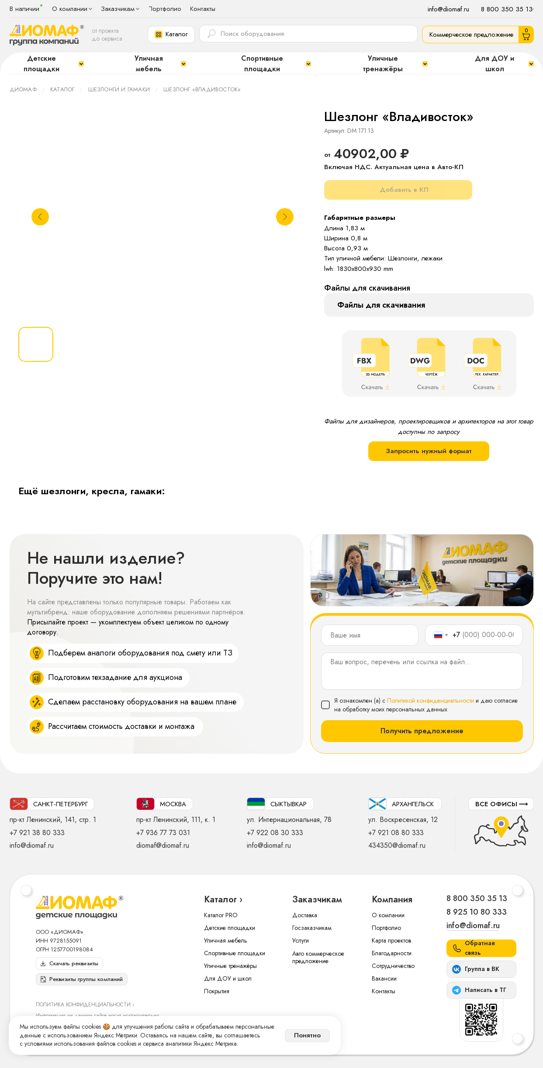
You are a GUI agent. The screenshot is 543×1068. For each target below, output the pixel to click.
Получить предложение (421, 731)
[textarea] (422, 671)
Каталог (62, 89)
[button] (171, 34)
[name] (370, 635)
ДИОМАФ (23, 89)
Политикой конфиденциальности (430, 700)
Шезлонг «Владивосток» (202, 89)
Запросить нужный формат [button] (429, 451)
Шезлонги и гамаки (119, 89)
